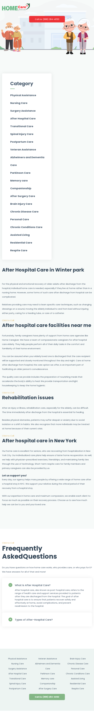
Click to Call (8, 320)
